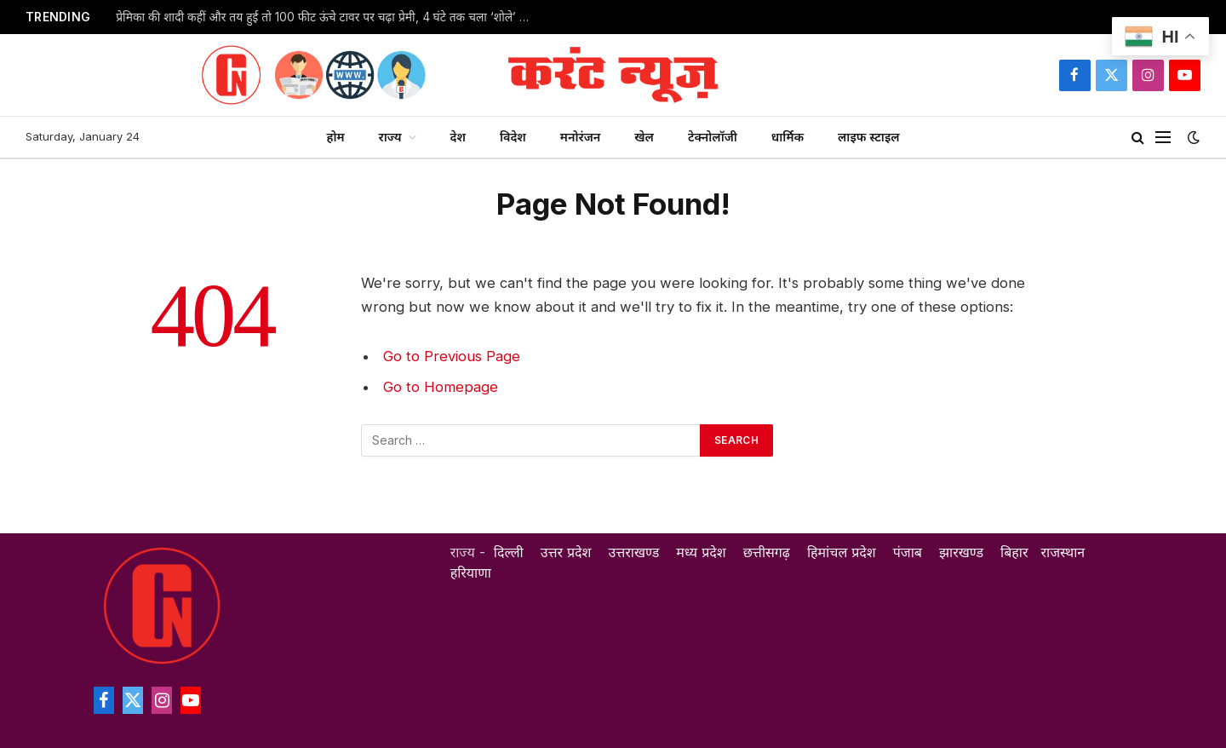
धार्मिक (787, 136)
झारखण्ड (961, 552)
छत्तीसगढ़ (766, 552)
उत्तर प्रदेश (566, 552)
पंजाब (907, 552)
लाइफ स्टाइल (868, 136)
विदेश (513, 136)
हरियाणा (470, 572)
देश (458, 136)
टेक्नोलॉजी (712, 136)
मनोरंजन (580, 136)
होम (335, 136)
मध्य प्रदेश (700, 552)
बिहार (1014, 552)
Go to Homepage (440, 386)
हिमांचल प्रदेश (841, 552)
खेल (644, 136)
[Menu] (1163, 137)
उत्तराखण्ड (634, 552)
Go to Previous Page (451, 356)
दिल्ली (509, 552)
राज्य (390, 136)
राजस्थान (1062, 552)
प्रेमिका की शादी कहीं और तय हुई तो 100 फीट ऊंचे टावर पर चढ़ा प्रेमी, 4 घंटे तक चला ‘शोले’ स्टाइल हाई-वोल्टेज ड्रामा (328, 17)
